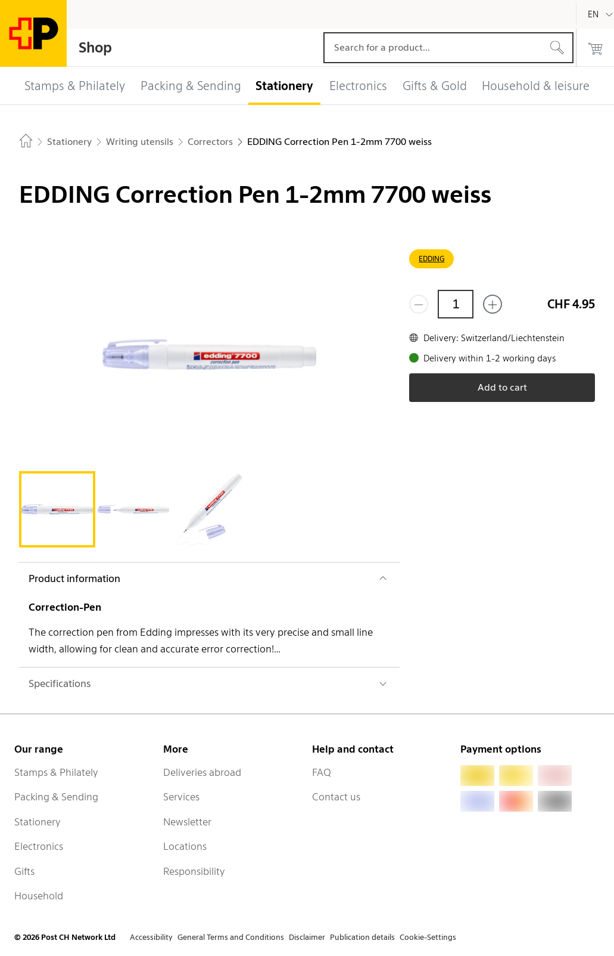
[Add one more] (492, 304)
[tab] (57, 509)
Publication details (362, 937)
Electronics (38, 846)
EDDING (431, 258)
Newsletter (187, 822)
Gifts (24, 871)
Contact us (336, 797)
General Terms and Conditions (230, 937)
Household (38, 896)
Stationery (37, 822)
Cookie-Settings (428, 937)
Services (181, 797)
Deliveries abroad (202, 772)
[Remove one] (418, 304)
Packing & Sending (56, 797)
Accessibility (151, 937)
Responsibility (194, 871)
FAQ (321, 772)
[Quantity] (455, 304)
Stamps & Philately (56, 772)
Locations (185, 846)
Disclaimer (307, 937)
